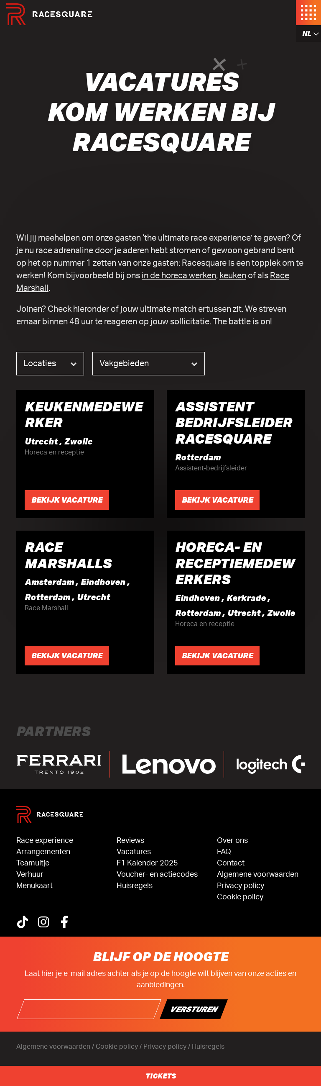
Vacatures (134, 852)
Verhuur (29, 874)
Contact (231, 863)
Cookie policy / (119, 1046)
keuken (232, 276)
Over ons (232, 841)
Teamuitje (32, 863)
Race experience (44, 841)
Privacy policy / (167, 1046)
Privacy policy (240, 886)
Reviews (130, 841)
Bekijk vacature (66, 500)
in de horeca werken (179, 276)
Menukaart (34, 886)
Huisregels (135, 886)
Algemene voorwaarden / (56, 1046)
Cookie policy (240, 897)
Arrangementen (43, 852)
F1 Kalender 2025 (147, 863)
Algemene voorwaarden (257, 874)
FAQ (224, 852)
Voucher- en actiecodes (157, 874)
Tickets (160, 1075)
